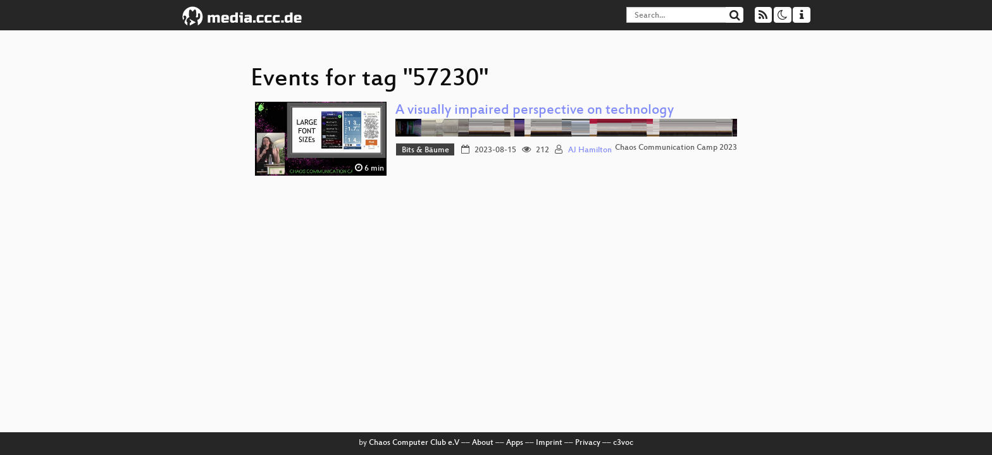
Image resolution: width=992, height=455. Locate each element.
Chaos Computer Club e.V (414, 443)
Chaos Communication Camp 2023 (676, 147)
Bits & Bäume (425, 150)
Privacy (587, 443)
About (482, 443)
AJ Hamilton (590, 150)
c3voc (623, 443)
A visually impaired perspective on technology (534, 111)
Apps (514, 443)
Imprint (549, 443)
